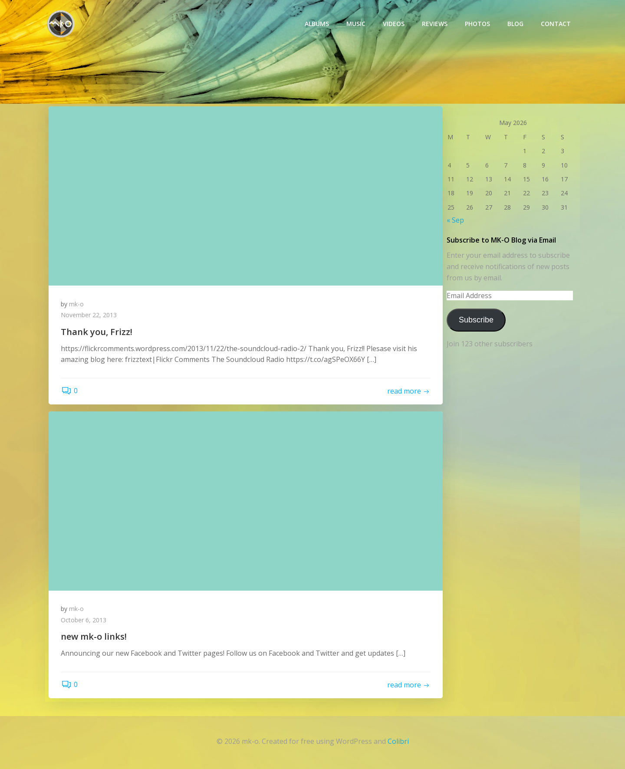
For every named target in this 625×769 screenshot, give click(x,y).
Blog (516, 24)
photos (477, 24)
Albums (317, 24)
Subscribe (475, 319)
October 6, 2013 (84, 621)
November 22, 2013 (90, 316)
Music (356, 24)
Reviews (435, 24)
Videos (394, 24)
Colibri (398, 743)
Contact (556, 24)
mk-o (77, 304)
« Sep (455, 220)
